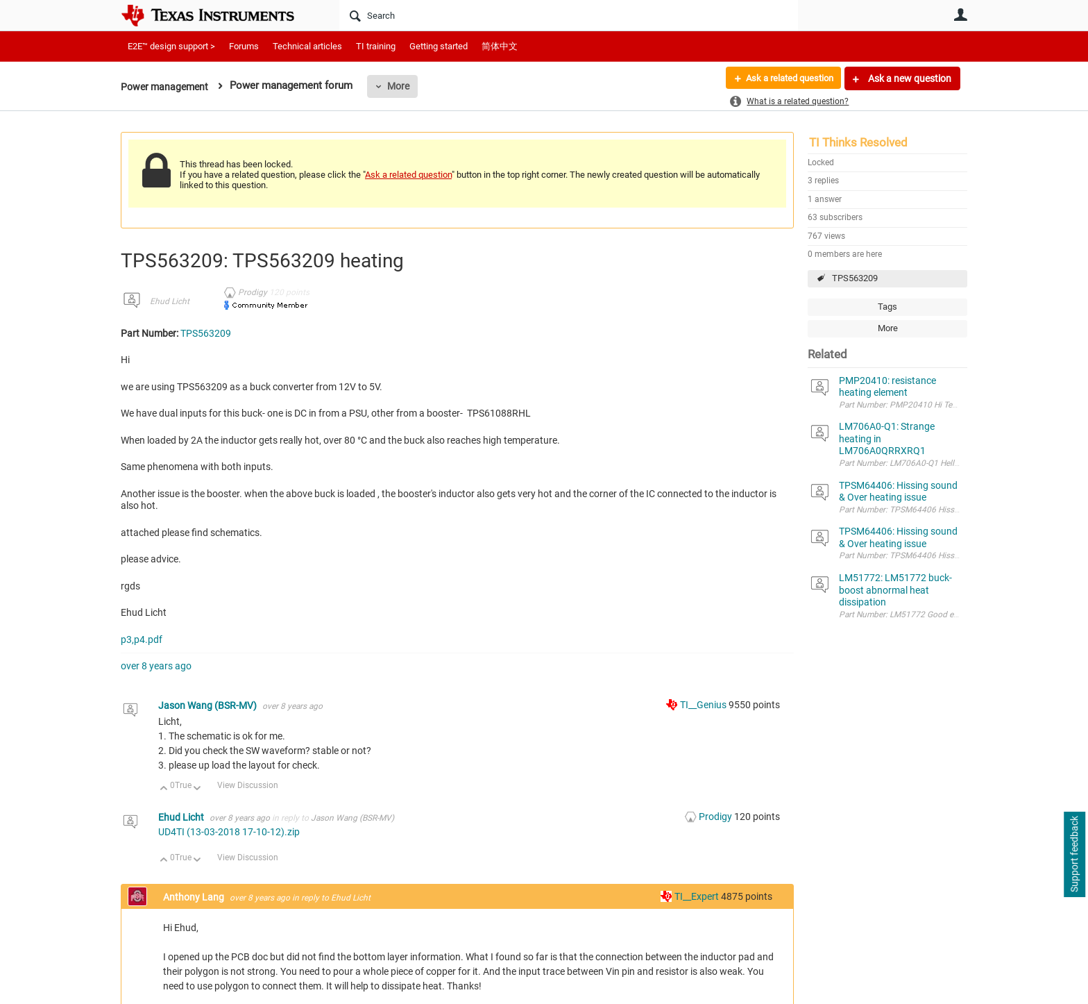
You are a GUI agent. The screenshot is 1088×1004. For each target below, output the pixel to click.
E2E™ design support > (171, 46)
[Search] (568, 15)
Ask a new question (908, 78)
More (403, 86)
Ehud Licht (169, 301)
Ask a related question (784, 78)
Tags (887, 306)
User (960, 15)
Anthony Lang (194, 897)
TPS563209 (855, 278)
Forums (244, 46)
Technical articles (307, 46)
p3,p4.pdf (141, 639)
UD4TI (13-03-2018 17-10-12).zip (229, 831)
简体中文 (500, 46)
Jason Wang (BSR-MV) (208, 705)
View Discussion (247, 785)
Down (197, 789)
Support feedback (1074, 855)
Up (164, 789)
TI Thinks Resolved (858, 142)
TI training (376, 46)
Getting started (438, 46)
